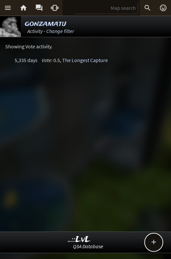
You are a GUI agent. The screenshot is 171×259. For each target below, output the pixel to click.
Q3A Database (88, 246)
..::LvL (79, 239)
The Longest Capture (85, 60)
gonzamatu (45, 23)
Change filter (60, 31)
